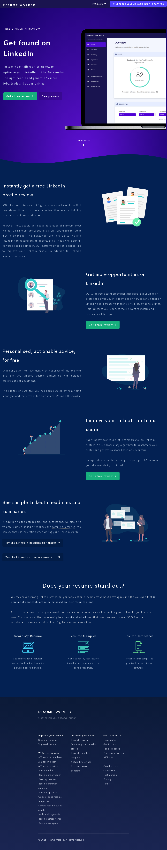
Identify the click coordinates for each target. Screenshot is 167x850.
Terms (106, 783)
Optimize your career (83, 735)
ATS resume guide (48, 766)
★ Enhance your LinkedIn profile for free (138, 4)
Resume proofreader (49, 774)
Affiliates (108, 757)
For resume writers (113, 753)
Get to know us (112, 735)
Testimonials (110, 774)
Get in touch (110, 744)
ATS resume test (47, 761)
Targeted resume (47, 744)
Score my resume (47, 739)
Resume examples (48, 823)
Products (99, 4)
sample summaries (63, 526)
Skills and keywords (49, 814)
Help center (109, 739)
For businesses (111, 748)
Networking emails (81, 761)
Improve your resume (50, 735)
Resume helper (46, 770)
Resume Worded (19, 5)
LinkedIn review (79, 739)
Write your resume (49, 752)
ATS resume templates (50, 757)
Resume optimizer (48, 792)
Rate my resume (47, 779)
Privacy (107, 779)
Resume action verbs (49, 818)
